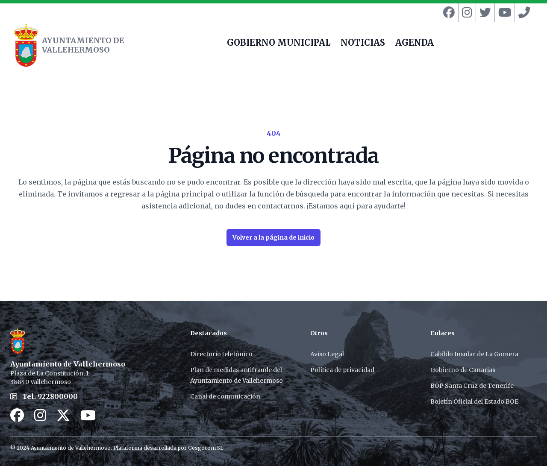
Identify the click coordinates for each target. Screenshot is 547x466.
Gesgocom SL (206, 448)
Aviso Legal (327, 354)
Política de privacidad (342, 370)
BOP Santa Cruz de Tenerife (472, 386)
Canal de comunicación (225, 396)
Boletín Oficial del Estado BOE (474, 401)
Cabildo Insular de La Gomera (474, 354)
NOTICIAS (363, 43)
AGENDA (414, 43)
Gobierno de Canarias (462, 370)
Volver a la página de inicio (273, 237)
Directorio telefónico (221, 354)
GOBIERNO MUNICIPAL (278, 43)
